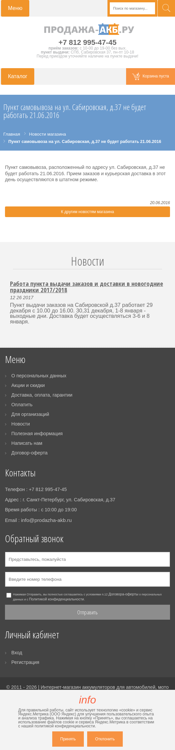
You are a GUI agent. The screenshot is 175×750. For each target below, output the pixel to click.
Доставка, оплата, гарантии (42, 395)
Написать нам (26, 443)
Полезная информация (37, 433)
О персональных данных (39, 375)
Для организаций (30, 414)
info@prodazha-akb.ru (46, 520)
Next (166, 269)
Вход (16, 652)
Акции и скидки (28, 385)
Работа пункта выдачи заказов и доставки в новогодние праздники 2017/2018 (86, 286)
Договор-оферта (29, 452)
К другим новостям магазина (87, 211)
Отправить (87, 612)
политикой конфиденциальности (65, 726)
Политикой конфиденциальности (56, 599)
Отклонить (105, 739)
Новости (87, 261)
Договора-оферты (123, 594)
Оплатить (22, 404)
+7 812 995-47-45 (87, 42)
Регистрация (25, 662)
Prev (9, 269)
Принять (68, 739)
